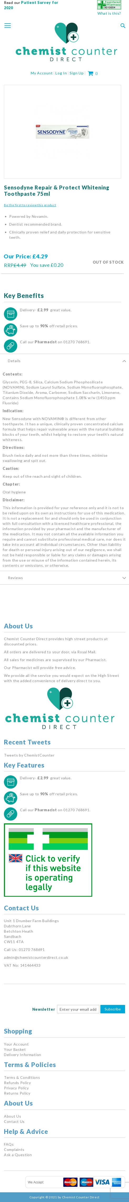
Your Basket (15, 1049)
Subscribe (113, 1009)
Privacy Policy (16, 1088)
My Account (42, 73)
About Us (12, 1116)
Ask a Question (18, 1154)
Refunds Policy (17, 1082)
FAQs (9, 1144)
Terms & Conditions (22, 1077)
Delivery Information (22, 1054)
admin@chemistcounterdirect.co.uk (36, 957)
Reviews (15, 577)
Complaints (14, 1149)
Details (14, 360)
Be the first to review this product (30, 205)
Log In (61, 73)
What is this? (109, 13)
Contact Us (14, 1121)
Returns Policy (17, 1093)
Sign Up (77, 73)
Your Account (16, 1044)
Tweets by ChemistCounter (29, 755)
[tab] (64, 360)
